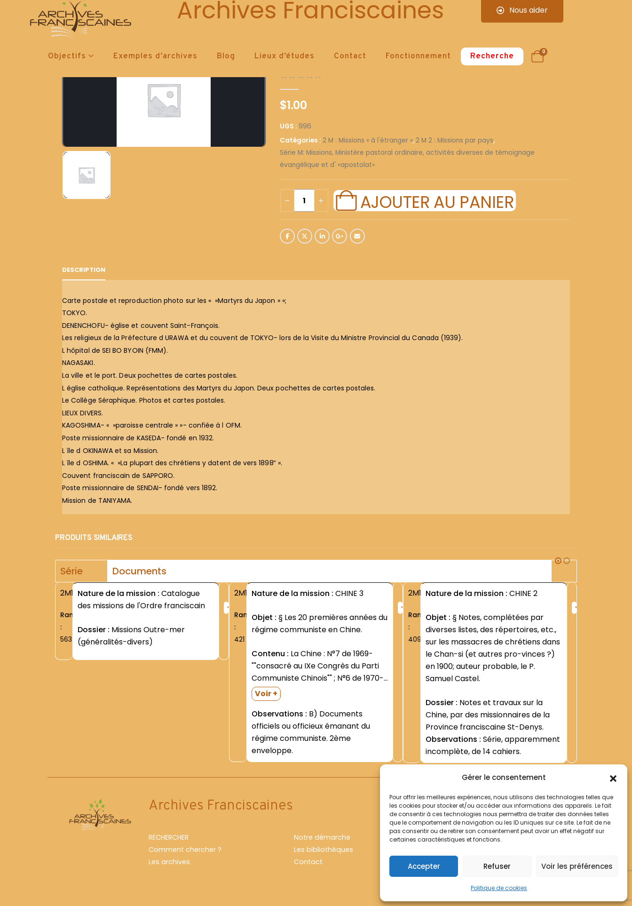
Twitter (304, 236)
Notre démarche (322, 837)
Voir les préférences (577, 866)
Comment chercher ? (185, 849)
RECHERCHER (169, 837)
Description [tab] (83, 269)
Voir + (266, 693)
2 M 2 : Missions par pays (454, 140)
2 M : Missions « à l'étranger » (368, 140)
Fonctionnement (418, 56)
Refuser (497, 866)
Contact (350, 56)
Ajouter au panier (437, 201)
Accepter (424, 866)
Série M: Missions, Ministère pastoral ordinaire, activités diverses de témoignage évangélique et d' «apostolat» (407, 158)
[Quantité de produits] (304, 200)
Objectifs (67, 56)
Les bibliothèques (323, 849)
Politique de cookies (499, 888)
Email (357, 236)
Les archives (169, 861)
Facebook (287, 236)
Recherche (492, 56)
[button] (613, 777)
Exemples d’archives (155, 56)
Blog (226, 56)
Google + (339, 236)
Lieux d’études (284, 56)
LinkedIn (322, 236)
